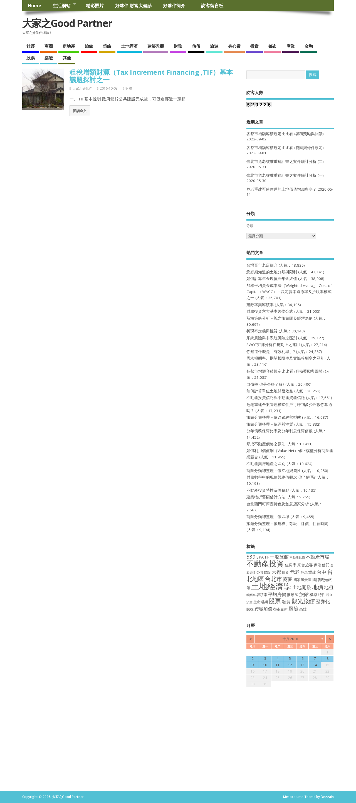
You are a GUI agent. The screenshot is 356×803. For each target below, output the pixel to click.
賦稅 (250, 609)
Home (34, 5)
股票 (30, 57)
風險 (293, 608)
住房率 (290, 564)
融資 (286, 602)
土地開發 (301, 587)
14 (315, 665)
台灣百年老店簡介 (262, 265)
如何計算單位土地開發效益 (269, 390)
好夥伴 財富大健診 (133, 5)
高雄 (302, 609)
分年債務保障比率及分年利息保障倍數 (279, 430)
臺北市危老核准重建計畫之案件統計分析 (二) (285, 161)
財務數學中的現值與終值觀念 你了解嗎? (280, 477)
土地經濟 (129, 46)
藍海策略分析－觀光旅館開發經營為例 (279, 318)
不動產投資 (265, 563)
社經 (30, 46)
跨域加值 (263, 609)
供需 (317, 565)
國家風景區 (302, 579)
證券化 (323, 601)
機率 (313, 594)
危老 (295, 572)
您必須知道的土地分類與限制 (271, 271)
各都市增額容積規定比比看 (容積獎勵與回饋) (285, 133)
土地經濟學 (271, 586)
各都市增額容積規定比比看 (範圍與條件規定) (285, 147)
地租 (328, 587)
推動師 (292, 594)
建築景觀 (155, 46)
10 (265, 665)
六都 (276, 572)
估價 (196, 46)
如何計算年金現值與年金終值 (271, 278)
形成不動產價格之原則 (265, 443)
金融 (309, 46)
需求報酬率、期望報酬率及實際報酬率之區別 (285, 358)
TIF (266, 557)
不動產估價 (297, 557)
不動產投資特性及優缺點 (267, 490)
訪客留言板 (212, 5)
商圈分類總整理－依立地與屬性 (273, 470)
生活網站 (61, 5)
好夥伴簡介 (176, 5)
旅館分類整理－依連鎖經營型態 (273, 417)
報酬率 (251, 595)
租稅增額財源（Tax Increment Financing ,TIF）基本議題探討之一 (151, 75)
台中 (321, 572)
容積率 (261, 594)
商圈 (48, 46)
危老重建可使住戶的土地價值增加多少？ (281, 189)
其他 (67, 57)
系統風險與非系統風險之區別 (271, 337)
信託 (326, 564)
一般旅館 (279, 557)
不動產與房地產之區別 (265, 463)
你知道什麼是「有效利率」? (270, 351)
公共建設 (263, 572)
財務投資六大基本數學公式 (269, 311)
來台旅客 (305, 564)
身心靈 (234, 46)
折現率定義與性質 (262, 331)
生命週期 (260, 602)
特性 (321, 594)
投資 (254, 46)
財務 (178, 46)
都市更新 (280, 609)
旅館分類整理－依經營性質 (269, 424)
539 (251, 556)
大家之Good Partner (67, 23)
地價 (317, 587)
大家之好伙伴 (82, 88)
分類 (249, 225)
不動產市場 (317, 557)
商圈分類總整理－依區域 (267, 516)
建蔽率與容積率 (260, 304)
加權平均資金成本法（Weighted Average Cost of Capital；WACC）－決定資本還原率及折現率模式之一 (289, 292)
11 (278, 665)
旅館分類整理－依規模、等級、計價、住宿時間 (287, 523)
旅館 (89, 46)
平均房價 (277, 594)
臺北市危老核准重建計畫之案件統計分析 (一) (285, 175)
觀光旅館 (303, 601)
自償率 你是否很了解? (265, 384)
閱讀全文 (79, 110)
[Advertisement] (178, 749)
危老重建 (308, 572)
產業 (290, 46)
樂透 (48, 57)
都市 (272, 46)
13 (302, 665)
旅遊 (214, 46)
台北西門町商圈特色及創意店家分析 (277, 503)
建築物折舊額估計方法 (265, 496)
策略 (107, 46)
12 (290, 665)
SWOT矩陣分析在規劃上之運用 (273, 344)
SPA (260, 557)
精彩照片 (95, 5)
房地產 (69, 46)
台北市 (273, 579)
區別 (285, 572)
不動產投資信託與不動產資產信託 (275, 397)
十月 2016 (290, 639)
